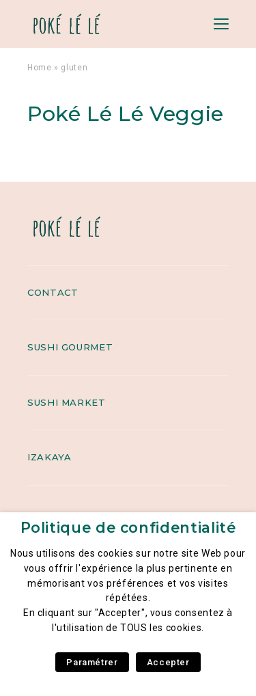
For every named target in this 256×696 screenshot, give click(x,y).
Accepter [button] (168, 662)
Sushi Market (66, 402)
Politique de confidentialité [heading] (128, 527)
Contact (52, 292)
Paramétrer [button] (91, 662)
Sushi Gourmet (70, 347)
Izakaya (49, 456)
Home (39, 67)
